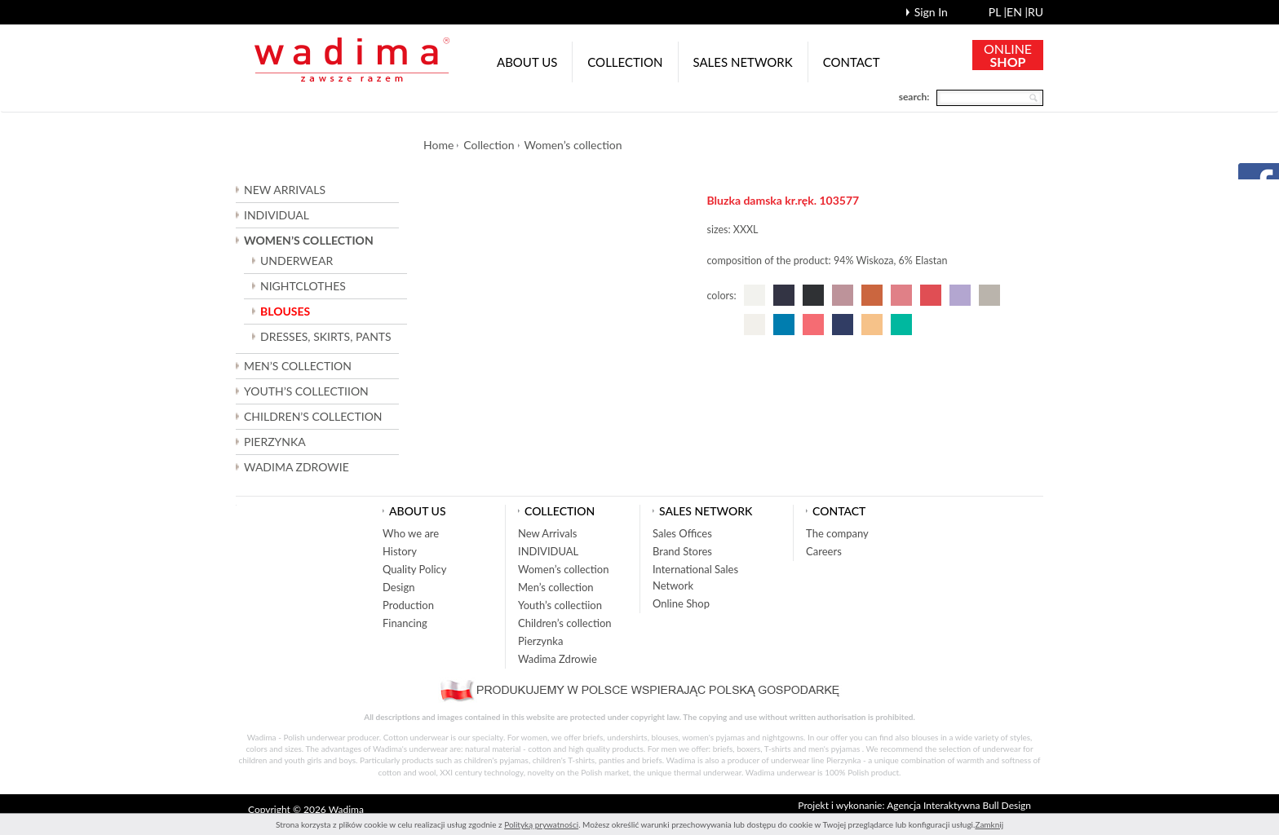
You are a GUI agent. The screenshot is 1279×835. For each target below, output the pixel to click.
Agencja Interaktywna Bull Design (959, 805)
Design (398, 587)
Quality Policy (415, 569)
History (400, 551)
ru (1035, 12)
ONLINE (1008, 55)
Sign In (931, 12)
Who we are (411, 533)
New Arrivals (284, 190)
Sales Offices (682, 533)
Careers (824, 551)
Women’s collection (573, 145)
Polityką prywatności (541, 824)
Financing (405, 623)
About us (527, 62)
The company (837, 533)
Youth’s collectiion (560, 605)
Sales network (743, 62)
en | (1017, 12)
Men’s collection (556, 587)
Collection (624, 62)
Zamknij (989, 824)
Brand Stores (682, 551)
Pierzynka (275, 441)
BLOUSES (285, 311)
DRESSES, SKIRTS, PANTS (326, 336)
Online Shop (681, 603)
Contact (851, 62)
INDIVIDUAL (276, 215)
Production (408, 605)
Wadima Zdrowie (296, 467)
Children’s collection (565, 623)
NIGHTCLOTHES (303, 286)
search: (914, 97)
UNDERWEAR (296, 260)
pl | (998, 12)
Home (438, 145)
